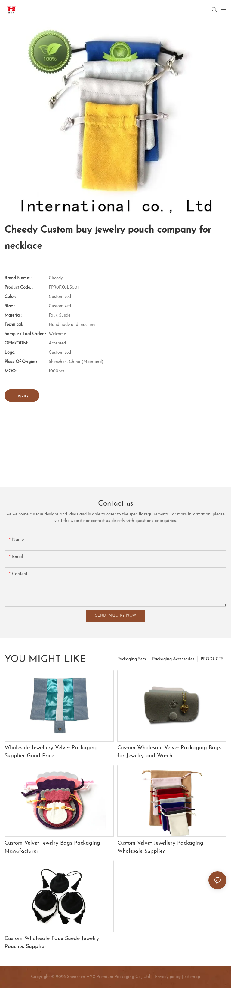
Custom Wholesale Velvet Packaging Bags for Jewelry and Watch (169, 752)
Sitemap (191, 977)
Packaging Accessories (173, 659)
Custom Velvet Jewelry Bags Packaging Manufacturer (52, 847)
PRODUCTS (212, 659)
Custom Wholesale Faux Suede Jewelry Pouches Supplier (52, 943)
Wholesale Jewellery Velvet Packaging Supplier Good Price (51, 752)
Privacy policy (168, 977)
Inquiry (22, 395)
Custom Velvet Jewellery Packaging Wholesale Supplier (160, 847)
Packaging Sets (131, 659)
